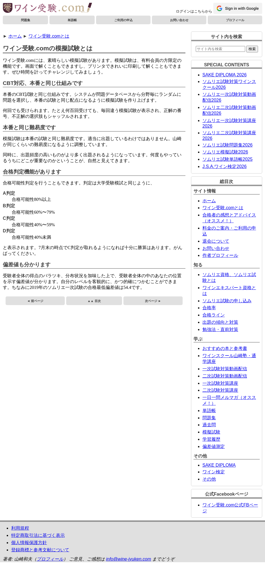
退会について (215, 241)
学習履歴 (211, 439)
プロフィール (235, 20)
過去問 (209, 424)
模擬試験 (211, 432)
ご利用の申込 (123, 20)
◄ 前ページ (35, 301)
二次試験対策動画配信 (224, 376)
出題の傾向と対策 (220, 322)
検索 (252, 49)
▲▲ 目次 (94, 301)
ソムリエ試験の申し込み (227, 300)
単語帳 (72, 20)
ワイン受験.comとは (49, 36)
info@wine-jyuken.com (128, 559)
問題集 (25, 20)
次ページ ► (153, 301)
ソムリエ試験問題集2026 (227, 145)
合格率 (209, 307)
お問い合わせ (179, 20)
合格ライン (213, 315)
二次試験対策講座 (220, 390)
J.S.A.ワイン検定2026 (224, 166)
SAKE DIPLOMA (219, 465)
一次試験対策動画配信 (224, 368)
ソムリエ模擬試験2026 (225, 152)
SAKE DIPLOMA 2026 (224, 74)
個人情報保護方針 (29, 542)
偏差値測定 (213, 446)
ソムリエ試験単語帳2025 (227, 159)
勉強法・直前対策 (220, 329)
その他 (209, 479)
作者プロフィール (220, 255)
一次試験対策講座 (220, 383)
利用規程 (20, 528)
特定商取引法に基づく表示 (38, 535)
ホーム (15, 36)
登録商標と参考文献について (40, 549)
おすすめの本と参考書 (224, 348)
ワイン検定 (213, 471)
